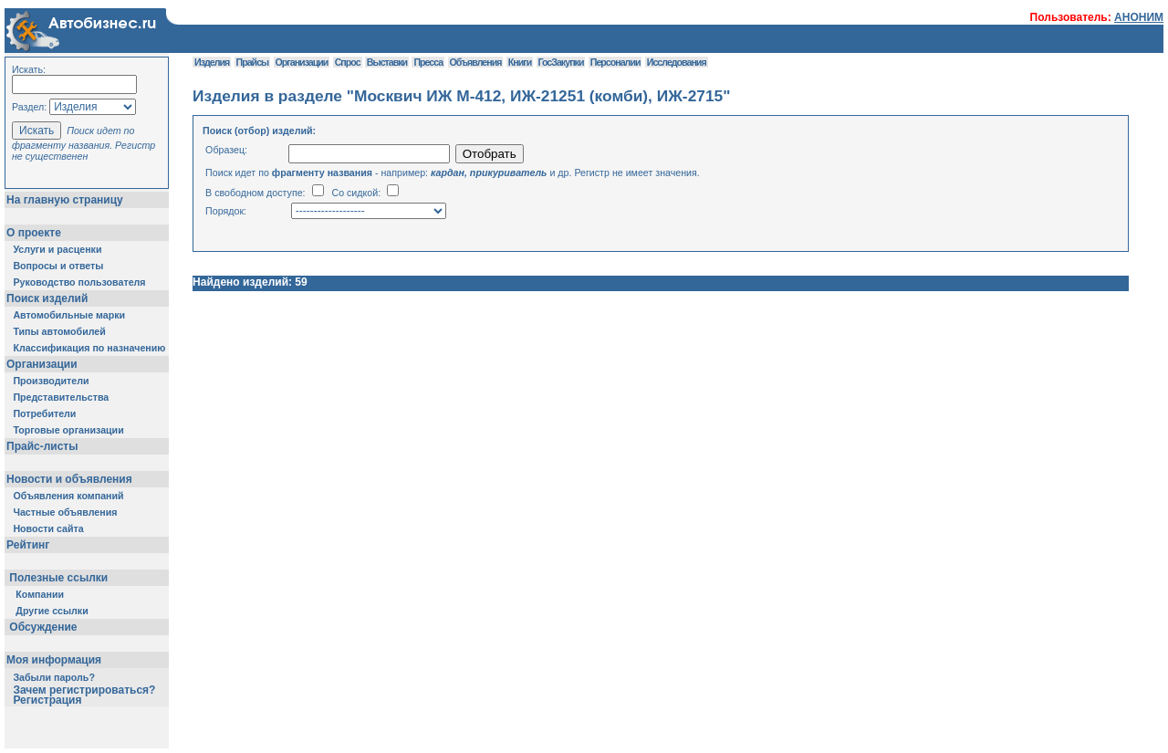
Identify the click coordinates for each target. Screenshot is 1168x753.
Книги (519, 62)
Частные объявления (65, 512)
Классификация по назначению (89, 347)
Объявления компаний (68, 495)
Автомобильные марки (69, 314)
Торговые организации (68, 429)
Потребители (44, 413)
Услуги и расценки (57, 249)
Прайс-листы (42, 446)
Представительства (61, 397)
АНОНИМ (1138, 17)
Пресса (428, 62)
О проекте (33, 232)
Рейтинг (27, 545)
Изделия (212, 62)
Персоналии (615, 62)
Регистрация (47, 700)
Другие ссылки (51, 610)
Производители (51, 380)
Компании (40, 594)
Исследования (676, 62)
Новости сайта (48, 528)
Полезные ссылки (58, 577)
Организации (42, 364)
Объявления (476, 62)
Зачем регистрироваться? (84, 690)
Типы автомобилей (59, 331)
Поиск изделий (47, 298)
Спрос (347, 62)
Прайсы (253, 62)
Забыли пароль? (54, 677)
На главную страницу (64, 199)
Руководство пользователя (79, 282)
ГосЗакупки (561, 62)
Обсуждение (43, 627)
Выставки (387, 62)
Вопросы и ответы (58, 265)
